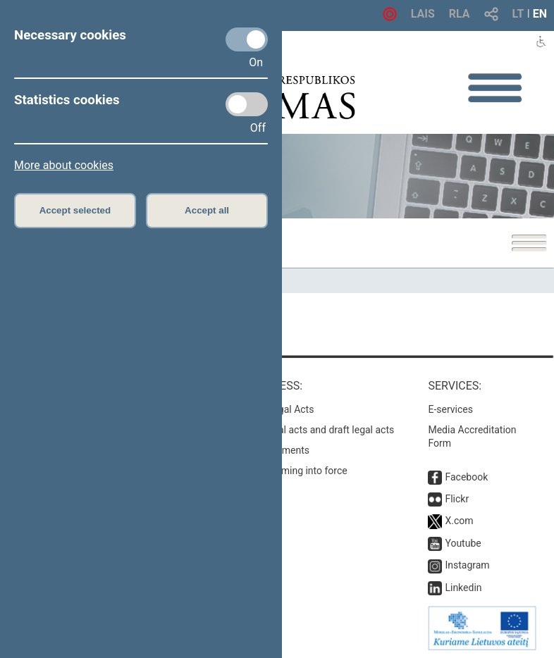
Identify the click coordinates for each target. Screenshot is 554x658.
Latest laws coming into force (282, 470)
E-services (450, 409)
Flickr (457, 498)
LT (518, 13)
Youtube (463, 543)
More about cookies (63, 165)
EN (540, 13)
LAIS (423, 13)
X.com (459, 520)
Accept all (207, 210)
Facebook (466, 477)
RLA (459, 13)
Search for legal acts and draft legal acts (306, 429)
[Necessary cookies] (247, 39)
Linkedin (463, 587)
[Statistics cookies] (247, 104)
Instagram (467, 565)
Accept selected (75, 210)
